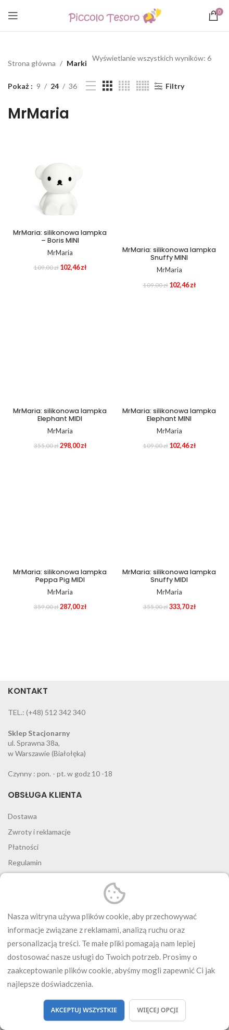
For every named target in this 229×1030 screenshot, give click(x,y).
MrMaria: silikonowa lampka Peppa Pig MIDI (60, 575)
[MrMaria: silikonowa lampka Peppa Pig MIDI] (60, 512)
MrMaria (60, 253)
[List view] (91, 86)
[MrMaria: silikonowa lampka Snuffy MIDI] (169, 512)
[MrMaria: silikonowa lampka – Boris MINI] (60, 181)
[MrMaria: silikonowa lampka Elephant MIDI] (60, 351)
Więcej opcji (157, 1010)
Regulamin (25, 862)
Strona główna (32, 63)
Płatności (23, 846)
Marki (77, 63)
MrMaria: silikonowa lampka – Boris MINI (60, 236)
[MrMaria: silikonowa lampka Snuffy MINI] (169, 190)
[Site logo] (114, 14)
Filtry (175, 86)
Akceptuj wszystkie (84, 1010)
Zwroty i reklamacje (39, 831)
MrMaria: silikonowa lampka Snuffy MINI (169, 253)
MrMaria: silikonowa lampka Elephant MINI (169, 414)
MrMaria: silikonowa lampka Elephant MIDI (60, 414)
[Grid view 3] (107, 86)
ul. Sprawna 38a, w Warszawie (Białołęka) (47, 743)
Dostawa (22, 816)
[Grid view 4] (124, 86)
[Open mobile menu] (13, 15)
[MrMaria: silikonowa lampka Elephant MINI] (169, 351)
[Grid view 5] (142, 86)
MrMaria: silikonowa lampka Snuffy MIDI (169, 575)
